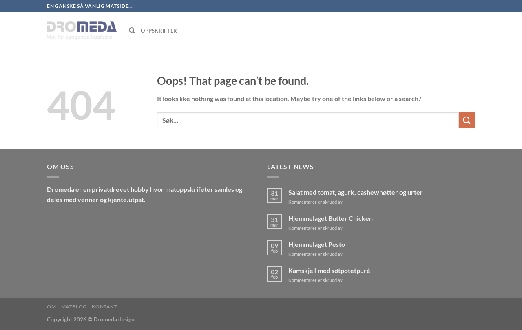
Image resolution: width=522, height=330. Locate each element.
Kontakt (104, 307)
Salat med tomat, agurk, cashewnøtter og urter (355, 192)
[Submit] (467, 120)
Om (51, 307)
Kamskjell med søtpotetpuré (329, 270)
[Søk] (132, 30)
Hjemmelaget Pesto (316, 244)
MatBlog (74, 307)
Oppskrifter (159, 30)
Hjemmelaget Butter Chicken (330, 218)
